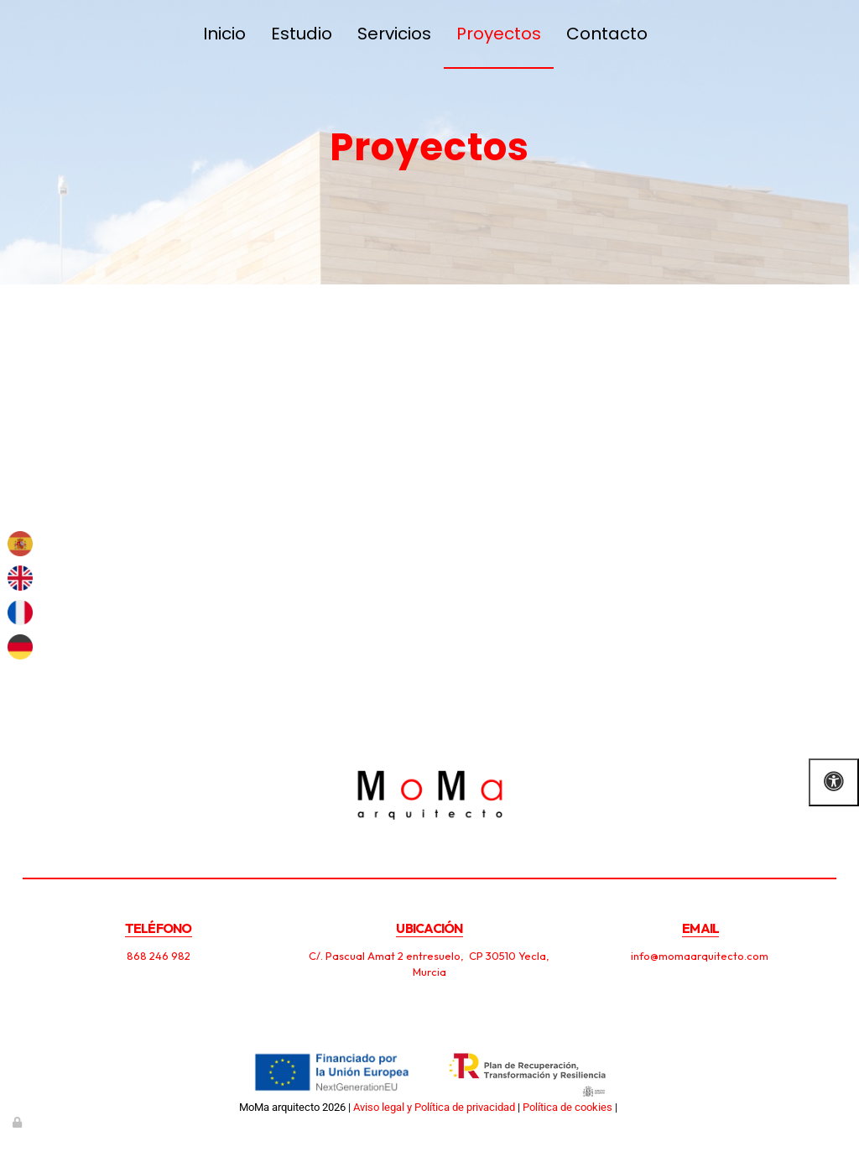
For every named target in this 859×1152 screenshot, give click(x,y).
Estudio (301, 33)
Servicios (394, 33)
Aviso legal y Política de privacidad (434, 1107)
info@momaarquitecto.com (701, 955)
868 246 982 (158, 955)
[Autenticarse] (18, 1122)
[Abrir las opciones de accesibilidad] (834, 782)
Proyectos (498, 33)
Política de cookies (567, 1107)
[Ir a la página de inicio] (31, 33)
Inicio (224, 33)
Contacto (607, 33)
